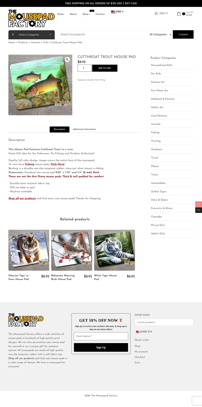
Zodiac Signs (158, 192)
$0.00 (189, 15)
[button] (67, 59)
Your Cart (190, 12)
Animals (90, 80)
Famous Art (158, 82)
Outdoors (156, 149)
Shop (86, 14)
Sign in (163, 13)
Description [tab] (59, 129)
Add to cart (104, 68)
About (73, 14)
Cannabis (156, 217)
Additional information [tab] (84, 129)
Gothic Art (157, 107)
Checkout (140, 357)
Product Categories (24, 34)
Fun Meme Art (159, 91)
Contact (100, 14)
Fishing (102, 80)
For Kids (156, 74)
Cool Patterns (159, 116)
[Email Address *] (101, 336)
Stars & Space (159, 200)
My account (141, 352)
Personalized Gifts (161, 65)
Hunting (156, 141)
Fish (96, 80)
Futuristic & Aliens (162, 208)
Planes (155, 166)
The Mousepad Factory (104, 396)
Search (183, 34)
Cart (137, 363)
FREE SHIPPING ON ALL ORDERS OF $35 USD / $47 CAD (101, 3)
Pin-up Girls (158, 225)
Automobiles (158, 183)
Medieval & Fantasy (163, 99)
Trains (154, 175)
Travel (154, 158)
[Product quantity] (85, 68)
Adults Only (158, 234)
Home (60, 14)
